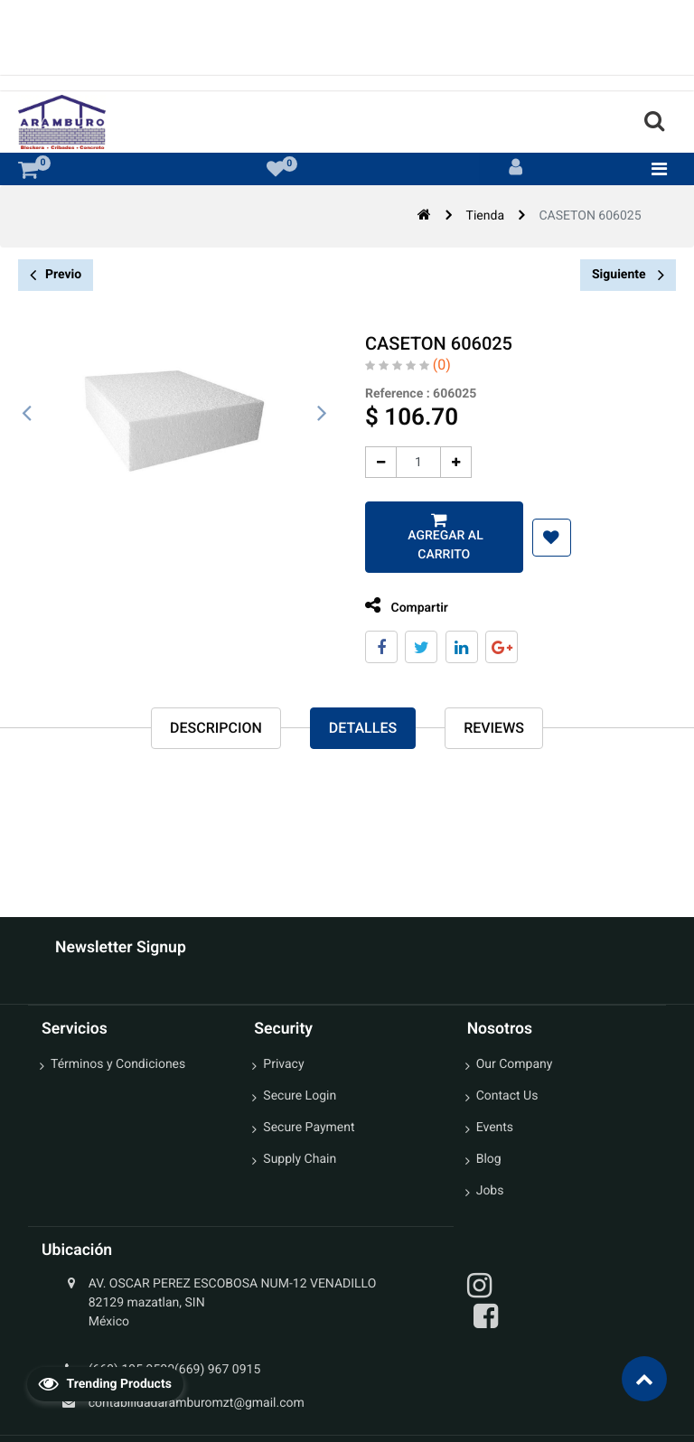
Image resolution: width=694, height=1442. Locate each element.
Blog (489, 1159)
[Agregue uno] (448, 462)
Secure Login (299, 1096)
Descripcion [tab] (216, 729)
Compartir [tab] (398, 605)
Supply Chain (299, 1159)
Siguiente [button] (628, 275)
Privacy (283, 1064)
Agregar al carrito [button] (435, 545)
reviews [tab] (494, 729)
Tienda (485, 216)
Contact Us (507, 1096)
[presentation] (27, 414)
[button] (542, 538)
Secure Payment (308, 1127)
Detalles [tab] (363, 729)
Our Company (514, 1064)
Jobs (490, 1191)
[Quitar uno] (373, 462)
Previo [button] (55, 275)
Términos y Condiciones (118, 1064)
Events (494, 1127)
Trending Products (105, 1383)
